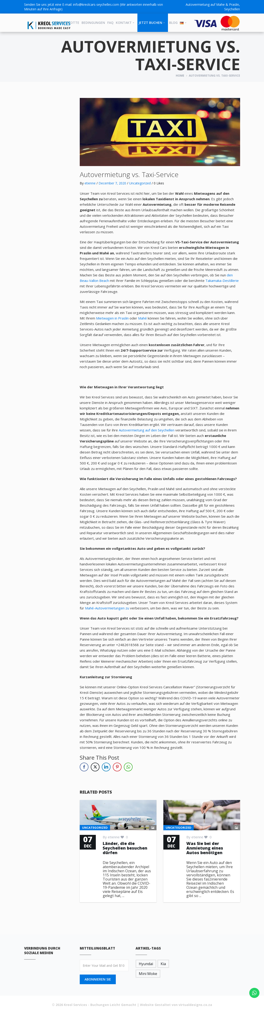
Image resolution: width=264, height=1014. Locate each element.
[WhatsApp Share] (128, 767)
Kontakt (124, 22)
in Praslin (122, 318)
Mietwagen (105, 318)
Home (180, 76)
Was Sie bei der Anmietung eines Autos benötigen (204, 848)
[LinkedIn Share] (106, 767)
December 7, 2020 (112, 183)
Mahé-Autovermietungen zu (107, 608)
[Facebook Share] (84, 767)
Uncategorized (140, 183)
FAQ (110, 22)
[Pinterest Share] (117, 767)
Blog (173, 22)
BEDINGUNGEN (93, 22)
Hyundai (146, 963)
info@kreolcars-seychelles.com (96, 4)
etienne (90, 183)
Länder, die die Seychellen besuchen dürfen (125, 848)
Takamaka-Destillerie (222, 280)
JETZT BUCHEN (150, 22)
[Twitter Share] (95, 767)
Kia (163, 963)
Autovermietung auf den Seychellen (147, 430)
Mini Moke (148, 973)
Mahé (143, 318)
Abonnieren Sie (98, 979)
